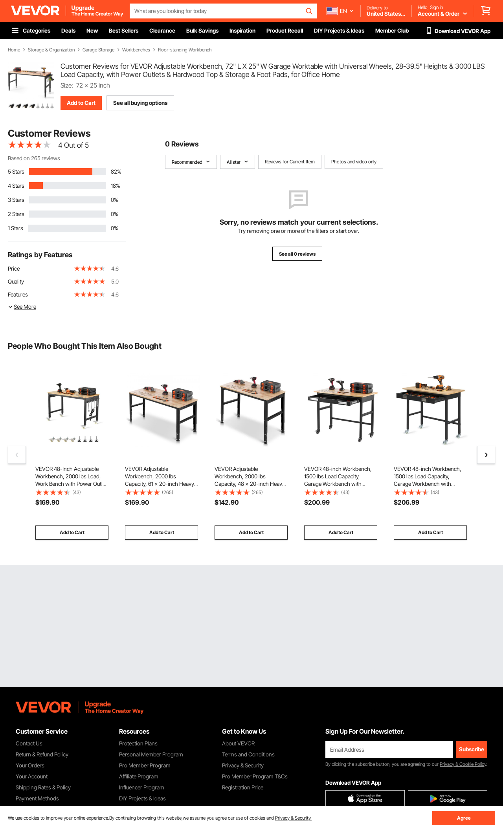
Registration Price (242, 787)
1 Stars (15, 228)
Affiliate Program (138, 776)
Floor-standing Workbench (185, 50)
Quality (16, 281)
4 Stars (16, 185)
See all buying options (140, 102)
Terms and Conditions (248, 754)
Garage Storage (98, 50)
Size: (67, 85)
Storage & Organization (51, 50)
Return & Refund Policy (42, 754)
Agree (464, 818)
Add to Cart (81, 102)
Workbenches (136, 50)
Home (14, 50)
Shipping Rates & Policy (43, 787)
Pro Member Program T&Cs (255, 776)
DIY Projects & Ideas (142, 798)
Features (18, 294)
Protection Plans (138, 743)
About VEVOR (238, 743)
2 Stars (16, 214)
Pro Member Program (145, 765)
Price (14, 268)
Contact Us (29, 743)
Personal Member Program (151, 754)
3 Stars (16, 199)
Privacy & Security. (293, 818)
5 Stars (16, 171)
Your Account (32, 776)
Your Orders (30, 765)
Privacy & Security (243, 765)
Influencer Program (141, 787)
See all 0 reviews (297, 254)
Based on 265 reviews (34, 158)
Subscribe (471, 749)
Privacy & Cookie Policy (463, 764)
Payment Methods (37, 798)
